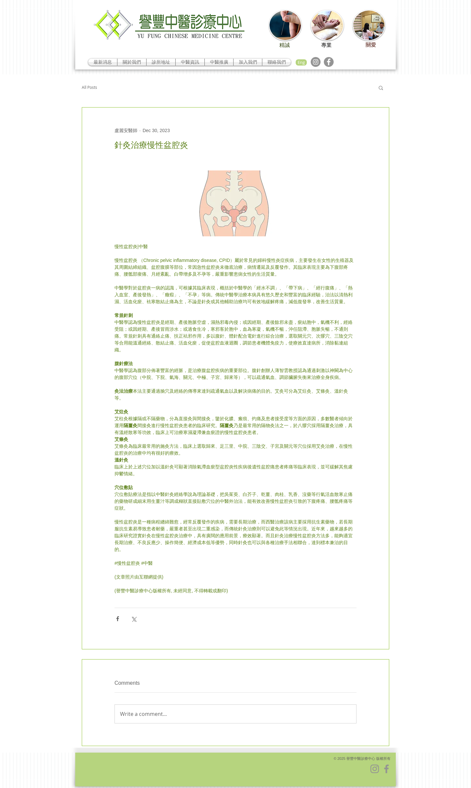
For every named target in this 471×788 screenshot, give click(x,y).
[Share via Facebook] (117, 619)
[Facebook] (329, 62)
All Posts (89, 87)
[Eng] (301, 62)
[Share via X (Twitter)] (134, 619)
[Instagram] (316, 62)
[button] (381, 87)
